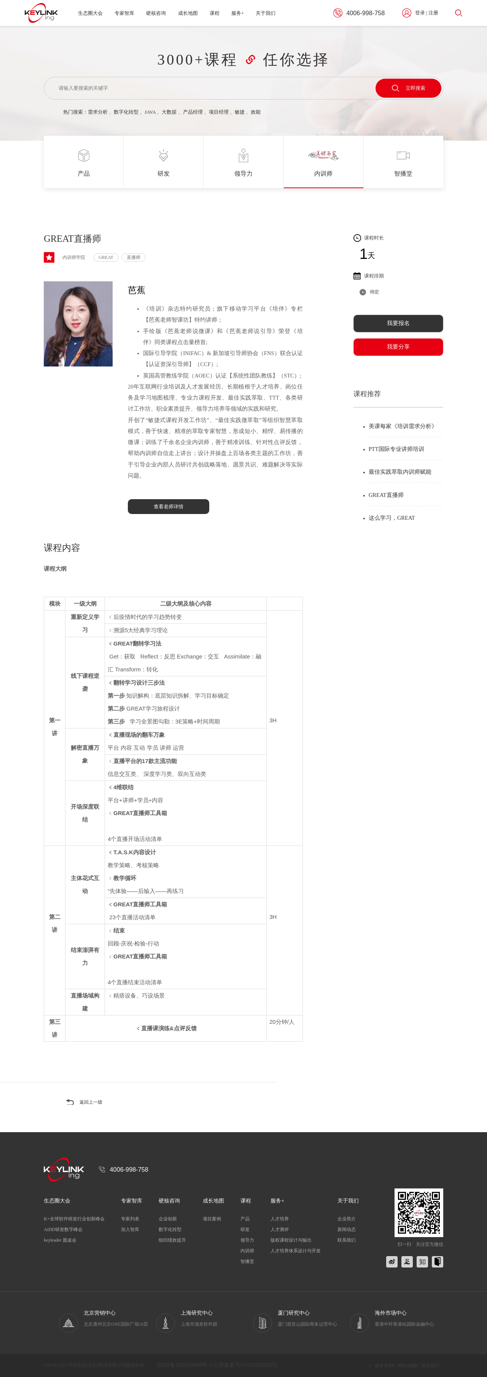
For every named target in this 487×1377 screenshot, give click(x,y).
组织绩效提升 (172, 1240)
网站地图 (407, 1365)
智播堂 (247, 1261)
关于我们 (265, 13)
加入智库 (130, 1229)
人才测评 (280, 1229)
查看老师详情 (168, 506)
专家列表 (130, 1219)
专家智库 (124, 13)
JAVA (150, 112)
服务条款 (384, 1365)
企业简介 (346, 1219)
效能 (256, 112)
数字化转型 (126, 112)
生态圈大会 (90, 13)
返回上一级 (92, 1102)
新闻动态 (346, 1229)
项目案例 (212, 1219)
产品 (245, 1219)
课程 (215, 13)
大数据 (169, 112)
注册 (433, 13)
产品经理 (193, 112)
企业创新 (168, 1219)
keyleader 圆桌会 (60, 1240)
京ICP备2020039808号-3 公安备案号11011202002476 (217, 1365)
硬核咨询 (156, 13)
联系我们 (346, 1240)
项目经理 (219, 112)
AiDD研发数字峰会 (63, 1229)
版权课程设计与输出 (291, 1240)
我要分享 (398, 347)
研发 (245, 1229)
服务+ (237, 13)
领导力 (247, 1240)
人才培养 (280, 1219)
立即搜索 (408, 88)
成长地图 (188, 13)
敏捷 (240, 112)
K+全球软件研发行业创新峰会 (74, 1219)
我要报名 (398, 323)
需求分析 (98, 112)
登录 (420, 13)
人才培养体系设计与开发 (296, 1250)
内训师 (247, 1250)
